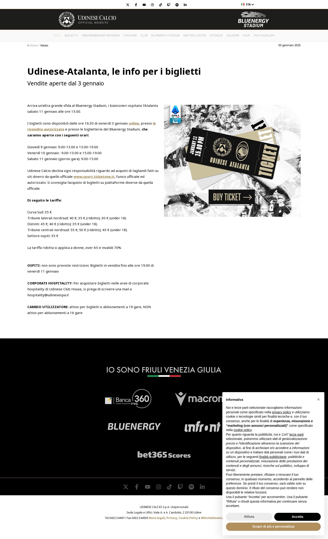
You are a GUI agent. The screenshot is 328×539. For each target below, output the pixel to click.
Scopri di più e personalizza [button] (273, 526)
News (57, 35)
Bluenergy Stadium (165, 35)
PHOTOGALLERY (264, 35)
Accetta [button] (297, 517)
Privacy (172, 518)
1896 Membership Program (100, 35)
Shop (246, 35)
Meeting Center (194, 35)
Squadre (232, 35)
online (134, 123)
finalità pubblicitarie (272, 457)
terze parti (297, 434)
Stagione (130, 35)
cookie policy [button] (242, 430)
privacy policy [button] (281, 412)
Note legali (157, 518)
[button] (318, 399)
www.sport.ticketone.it (94, 176)
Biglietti (71, 35)
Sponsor (216, 35)
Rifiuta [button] (249, 517)
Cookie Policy (188, 518)
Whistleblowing (212, 518)
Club (144, 35)
